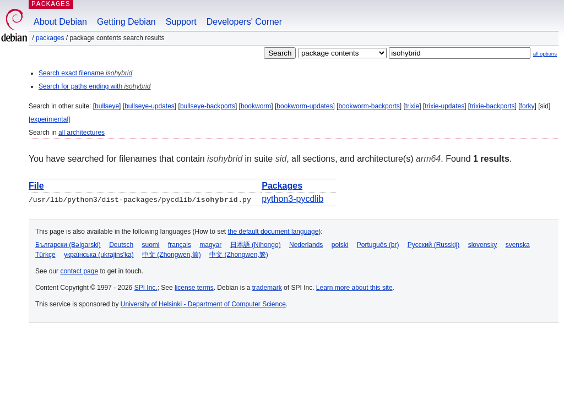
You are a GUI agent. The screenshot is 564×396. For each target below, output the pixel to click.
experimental (49, 119)
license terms (194, 288)
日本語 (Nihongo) (255, 245)
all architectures (81, 132)
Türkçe (45, 254)
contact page (79, 271)
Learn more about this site (354, 288)
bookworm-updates (304, 106)
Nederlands (306, 245)
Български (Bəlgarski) (68, 245)
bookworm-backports (368, 106)
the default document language (273, 231)
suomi (151, 245)
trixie (412, 106)
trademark (267, 288)
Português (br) (378, 245)
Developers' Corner (244, 21)
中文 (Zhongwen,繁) (238, 254)
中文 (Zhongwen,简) (171, 254)
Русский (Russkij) (434, 245)
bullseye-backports (207, 106)
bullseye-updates (149, 106)
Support (181, 21)
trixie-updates (444, 106)
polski (340, 245)
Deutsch (121, 245)
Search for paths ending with (94, 86)
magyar (210, 245)
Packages (50, 38)
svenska (518, 245)
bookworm (256, 106)
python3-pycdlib (292, 199)
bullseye (107, 106)
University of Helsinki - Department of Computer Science (203, 304)
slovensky (482, 245)
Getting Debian (126, 21)
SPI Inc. (146, 288)
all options (545, 54)
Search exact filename (85, 73)
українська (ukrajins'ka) (99, 254)
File (36, 185)
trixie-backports (492, 106)
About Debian (60, 21)
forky (527, 106)
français (179, 245)
